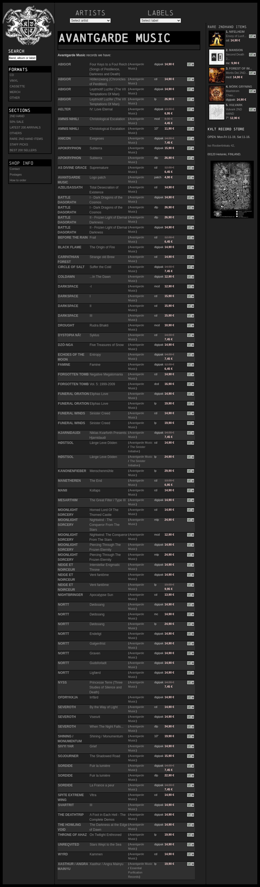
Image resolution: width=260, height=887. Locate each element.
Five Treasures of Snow (107, 345)
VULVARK (236, 105)
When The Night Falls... (107, 726)
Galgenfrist (97, 643)
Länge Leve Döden (103, 443)
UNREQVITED (68, 844)
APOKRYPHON (69, 148)
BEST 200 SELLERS (23, 150)
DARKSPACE (68, 286)
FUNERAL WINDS (71, 413)
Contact (15, 168)
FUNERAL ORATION (73, 394)
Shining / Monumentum (106, 736)
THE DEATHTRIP (71, 815)
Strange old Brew (102, 257)
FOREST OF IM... (240, 68)
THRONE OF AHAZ (72, 835)
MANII (62, 490)
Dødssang (97, 604)
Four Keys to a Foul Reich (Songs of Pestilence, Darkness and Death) (108, 69)
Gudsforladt (98, 663)
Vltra (93, 795)
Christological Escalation (107, 119)
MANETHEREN (69, 481)
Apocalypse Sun (101, 595)
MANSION (236, 50)
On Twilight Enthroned (106, 835)
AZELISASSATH (70, 187)
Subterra (96, 148)
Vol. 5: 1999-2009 (102, 384)
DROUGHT (66, 325)
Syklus (94, 335)
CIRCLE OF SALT (71, 267)
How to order (18, 180)
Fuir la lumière (100, 766)
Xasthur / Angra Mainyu (107, 864)
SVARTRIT (66, 805)
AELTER (64, 109)
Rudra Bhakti (99, 325)
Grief (93, 746)
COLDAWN (66, 277)
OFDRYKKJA (68, 697)
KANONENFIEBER (72, 471)
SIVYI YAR (66, 746)
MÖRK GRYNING (240, 86)
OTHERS (16, 133)
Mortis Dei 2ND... (237, 72)
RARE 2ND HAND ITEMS (26, 138)
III (91, 316)
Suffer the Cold (100, 267)
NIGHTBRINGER (70, 595)
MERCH (15, 92)
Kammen (96, 854)
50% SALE (17, 121)
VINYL (14, 80)
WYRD (63, 854)
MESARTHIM (68, 500)
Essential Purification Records (135, 872)
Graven (95, 653)
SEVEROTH (67, 707)
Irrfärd (94, 697)
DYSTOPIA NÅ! (69, 335)
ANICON (64, 138)
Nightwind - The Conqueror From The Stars (104, 525)
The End (96, 481)
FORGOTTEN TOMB (73, 374)
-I (91, 286)
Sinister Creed (100, 413)
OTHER (15, 97)
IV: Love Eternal (101, 109)
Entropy (95, 355)
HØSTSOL (66, 443)
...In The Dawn (100, 277)
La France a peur (102, 785)
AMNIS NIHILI (68, 119)
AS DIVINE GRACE (72, 168)
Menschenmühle (102, 471)
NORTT (63, 604)
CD (12, 75)
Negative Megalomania (106, 374)
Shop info (21, 163)
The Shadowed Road (105, 756)
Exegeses (97, 138)
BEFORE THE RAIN (73, 237)
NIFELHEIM (237, 31)
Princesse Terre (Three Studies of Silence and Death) (106, 687)
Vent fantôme (99, 575)
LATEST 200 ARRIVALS (25, 127)
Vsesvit (95, 717)
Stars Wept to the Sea (105, 844)
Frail (93, 237)
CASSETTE (17, 86)
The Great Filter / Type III (108, 500)
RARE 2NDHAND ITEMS (227, 27)
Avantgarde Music (140, 442)
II (91, 306)
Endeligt (95, 634)
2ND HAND (17, 116)
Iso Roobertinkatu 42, (221, 145)
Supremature (99, 168)
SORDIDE (65, 766)
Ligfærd (95, 673)
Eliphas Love (99, 394)
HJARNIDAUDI (69, 433)
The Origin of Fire (102, 247)
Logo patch (98, 177)
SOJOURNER (68, 756)
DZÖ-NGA (65, 345)
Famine (95, 365)
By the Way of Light (104, 707)
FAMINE (64, 365)
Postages (16, 174)
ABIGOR (64, 64)
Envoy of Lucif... (236, 36)
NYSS (62, 682)
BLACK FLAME (69, 247)
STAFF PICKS (19, 144)
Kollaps (95, 490)
